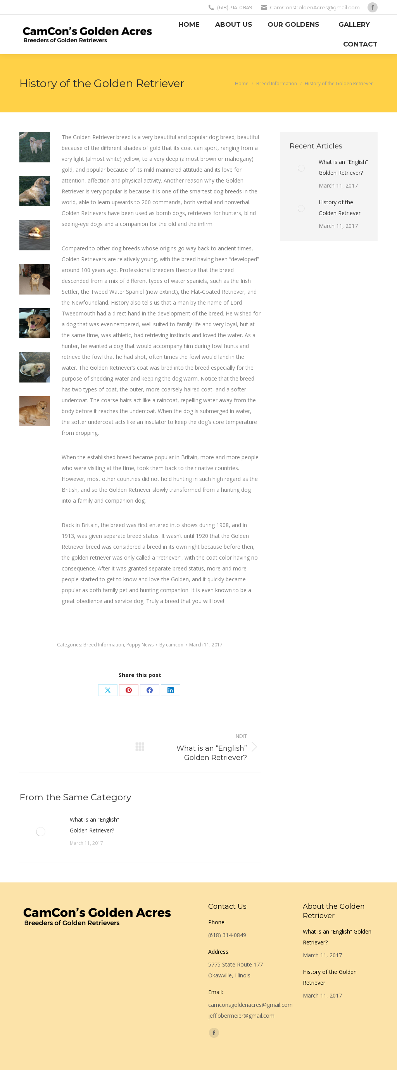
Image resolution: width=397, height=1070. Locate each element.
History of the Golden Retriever (340, 207)
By (171, 644)
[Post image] (40, 831)
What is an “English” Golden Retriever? (94, 825)
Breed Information (103, 644)
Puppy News (140, 644)
